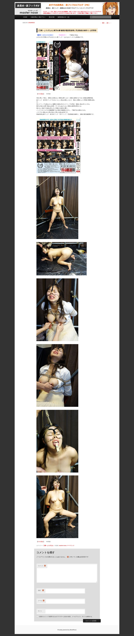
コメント (42, 565)
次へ (109, 23)
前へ (102, 23)
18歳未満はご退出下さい (38, 17)
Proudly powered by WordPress (66, 630)
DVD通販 (40, 94)
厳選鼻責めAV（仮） (64, 17)
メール (41, 600)
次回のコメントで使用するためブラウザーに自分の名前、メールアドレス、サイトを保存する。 (66, 616)
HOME (25, 17)
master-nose (62, 545)
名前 (41, 590)
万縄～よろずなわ (48, 545)
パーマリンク (70, 545)
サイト (40, 611)
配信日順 (51, 17)
